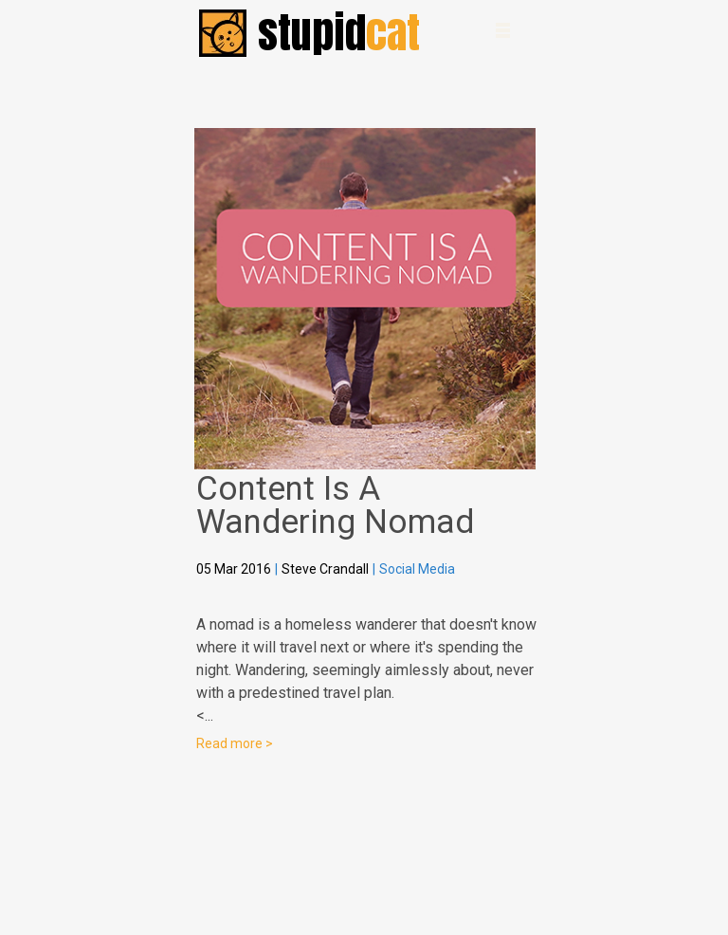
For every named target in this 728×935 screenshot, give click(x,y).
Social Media (417, 569)
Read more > (234, 743)
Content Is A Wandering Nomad (335, 505)
